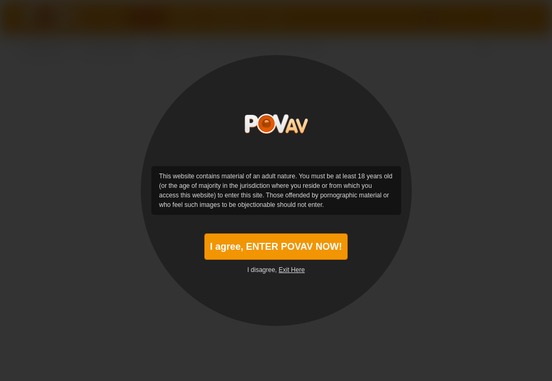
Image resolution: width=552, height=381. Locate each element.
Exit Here (292, 270)
